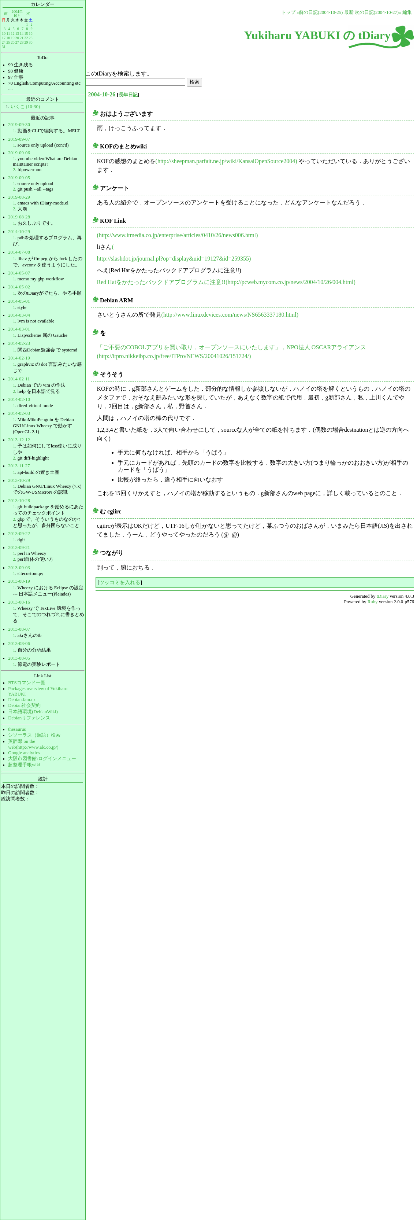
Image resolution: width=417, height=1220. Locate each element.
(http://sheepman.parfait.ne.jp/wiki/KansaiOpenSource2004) (226, 161)
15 (26, 34)
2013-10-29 (19, 480)
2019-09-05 (19, 177)
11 (8, 34)
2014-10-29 (19, 231)
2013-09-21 (19, 547)
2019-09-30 (19, 124)
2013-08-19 (19, 581)
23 (30, 38)
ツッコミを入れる (119, 582)
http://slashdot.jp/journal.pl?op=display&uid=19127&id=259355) (174, 258)
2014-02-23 (19, 343)
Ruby (373, 601)
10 (3, 34)
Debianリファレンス (29, 717)
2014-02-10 (19, 399)
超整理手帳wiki (24, 764)
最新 (349, 12)
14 (21, 34)
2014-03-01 (19, 329)
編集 (407, 12)
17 (3, 38)
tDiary (383, 596)
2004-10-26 (102, 94)
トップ (288, 12)
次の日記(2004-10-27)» (378, 12)
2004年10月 (17, 13)
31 (3, 47)
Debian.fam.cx (22, 699)
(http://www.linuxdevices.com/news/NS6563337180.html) (229, 315)
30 (30, 42)
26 (12, 42)
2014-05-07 (19, 273)
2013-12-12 (19, 439)
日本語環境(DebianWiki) (33, 711)
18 (8, 38)
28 (21, 42)
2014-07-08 (19, 252)
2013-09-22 (19, 533)
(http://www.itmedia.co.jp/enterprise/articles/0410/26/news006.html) (177, 235)
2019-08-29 (19, 197)
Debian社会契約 (24, 705)
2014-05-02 (19, 287)
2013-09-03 (19, 567)
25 (8, 42)
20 (17, 38)
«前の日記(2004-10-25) (320, 12)
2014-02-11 (19, 379)
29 (26, 42)
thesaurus (17, 729)
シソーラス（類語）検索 (34, 735)
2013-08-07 (19, 629)
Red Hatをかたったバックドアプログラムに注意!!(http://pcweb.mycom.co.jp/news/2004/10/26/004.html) (226, 282)
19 (12, 38)
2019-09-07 (19, 139)
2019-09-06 (19, 152)
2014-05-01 (19, 301)
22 (26, 38)
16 (30, 34)
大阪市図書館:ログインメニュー (42, 758)
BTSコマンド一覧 (26, 682)
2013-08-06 (19, 643)
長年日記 (128, 94)
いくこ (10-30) (25, 106)
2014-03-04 (19, 315)
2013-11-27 (19, 465)
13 (17, 34)
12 (12, 34)
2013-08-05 (19, 658)
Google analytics (24, 752)
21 (21, 38)
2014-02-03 (19, 413)
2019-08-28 (19, 217)
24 (3, 42)
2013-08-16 (19, 602)
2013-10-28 (19, 500)
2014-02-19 (19, 358)
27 (17, 42)
